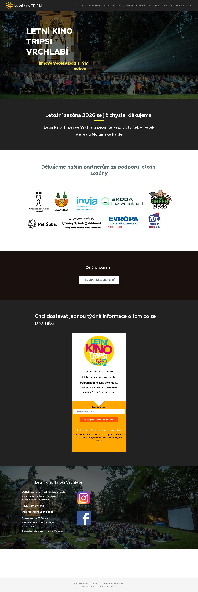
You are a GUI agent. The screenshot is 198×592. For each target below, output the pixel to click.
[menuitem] (73, 5)
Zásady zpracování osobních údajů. (106, 430)
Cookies (112, 586)
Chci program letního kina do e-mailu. (99, 419)
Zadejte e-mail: (99, 407)
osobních (97, 586)
